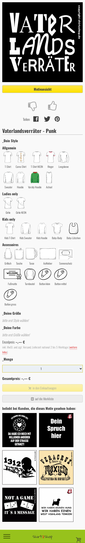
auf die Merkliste (42, 398)
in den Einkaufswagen (41, 388)
